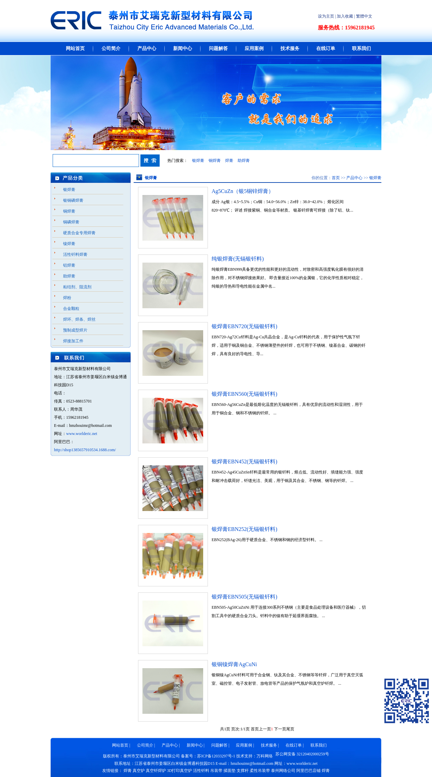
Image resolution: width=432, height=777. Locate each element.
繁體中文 (364, 16)
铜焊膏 (215, 160)
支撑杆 (243, 770)
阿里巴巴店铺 (308, 770)
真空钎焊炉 (156, 770)
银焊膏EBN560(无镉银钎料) (244, 394)
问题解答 (218, 48)
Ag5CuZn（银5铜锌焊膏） (243, 191)
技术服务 (289, 48)
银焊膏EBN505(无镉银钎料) (244, 597)
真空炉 (139, 770)
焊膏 (229, 160)
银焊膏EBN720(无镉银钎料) (244, 326)
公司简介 (111, 48)
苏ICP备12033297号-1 (216, 756)
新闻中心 (182, 48)
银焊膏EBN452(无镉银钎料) (244, 461)
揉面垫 (229, 770)
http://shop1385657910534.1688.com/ (85, 449)
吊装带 (216, 770)
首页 (336, 177)
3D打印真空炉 (179, 770)
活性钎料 (201, 770)
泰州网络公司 (283, 770)
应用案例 (254, 48)
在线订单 (325, 48)
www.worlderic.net (81, 433)
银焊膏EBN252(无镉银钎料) (244, 529)
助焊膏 (244, 160)
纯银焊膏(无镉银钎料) (238, 259)
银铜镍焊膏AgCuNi (234, 664)
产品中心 (146, 48)
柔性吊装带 (260, 770)
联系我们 (361, 48)
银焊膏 (198, 160)
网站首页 (75, 48)
